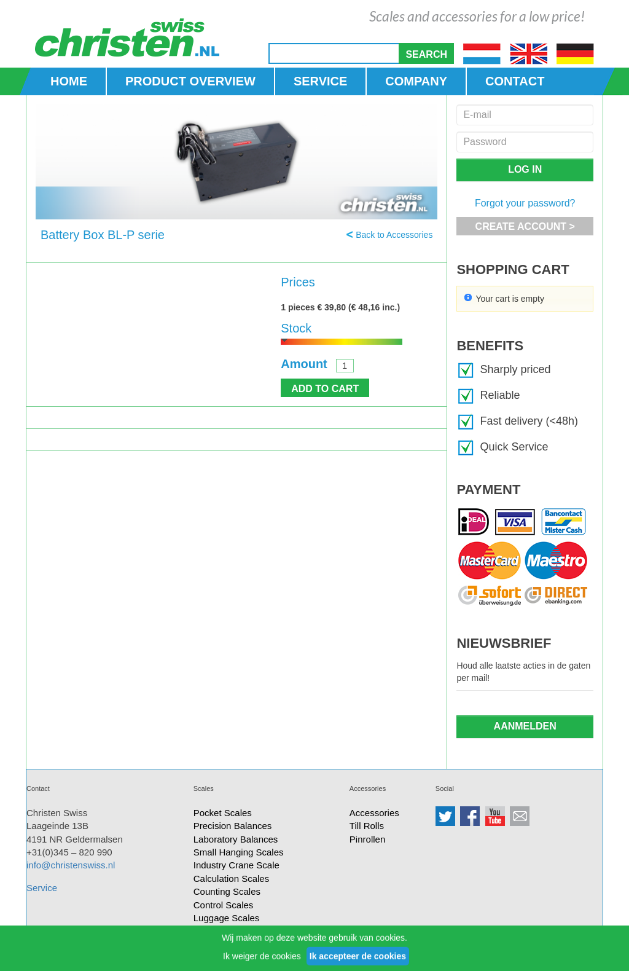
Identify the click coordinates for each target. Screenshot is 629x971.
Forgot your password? (525, 203)
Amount (304, 364)
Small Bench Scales (234, 944)
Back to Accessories (394, 235)
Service (41, 888)
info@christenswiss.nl (70, 865)
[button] (426, 53)
